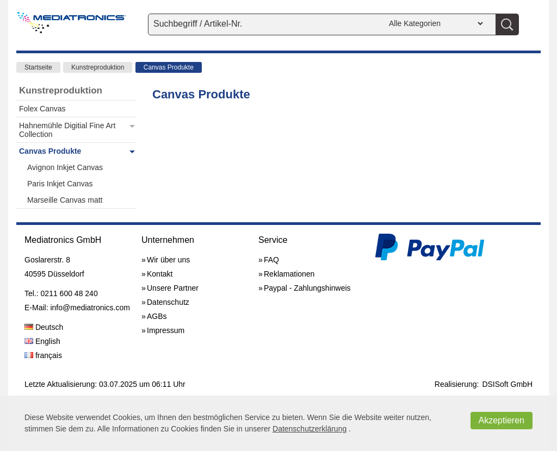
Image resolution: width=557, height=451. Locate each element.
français (43, 355)
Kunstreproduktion (97, 67)
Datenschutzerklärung (309, 428)
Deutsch (43, 327)
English (42, 341)
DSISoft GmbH (507, 384)
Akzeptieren (502, 420)
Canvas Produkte (169, 67)
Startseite (38, 67)
